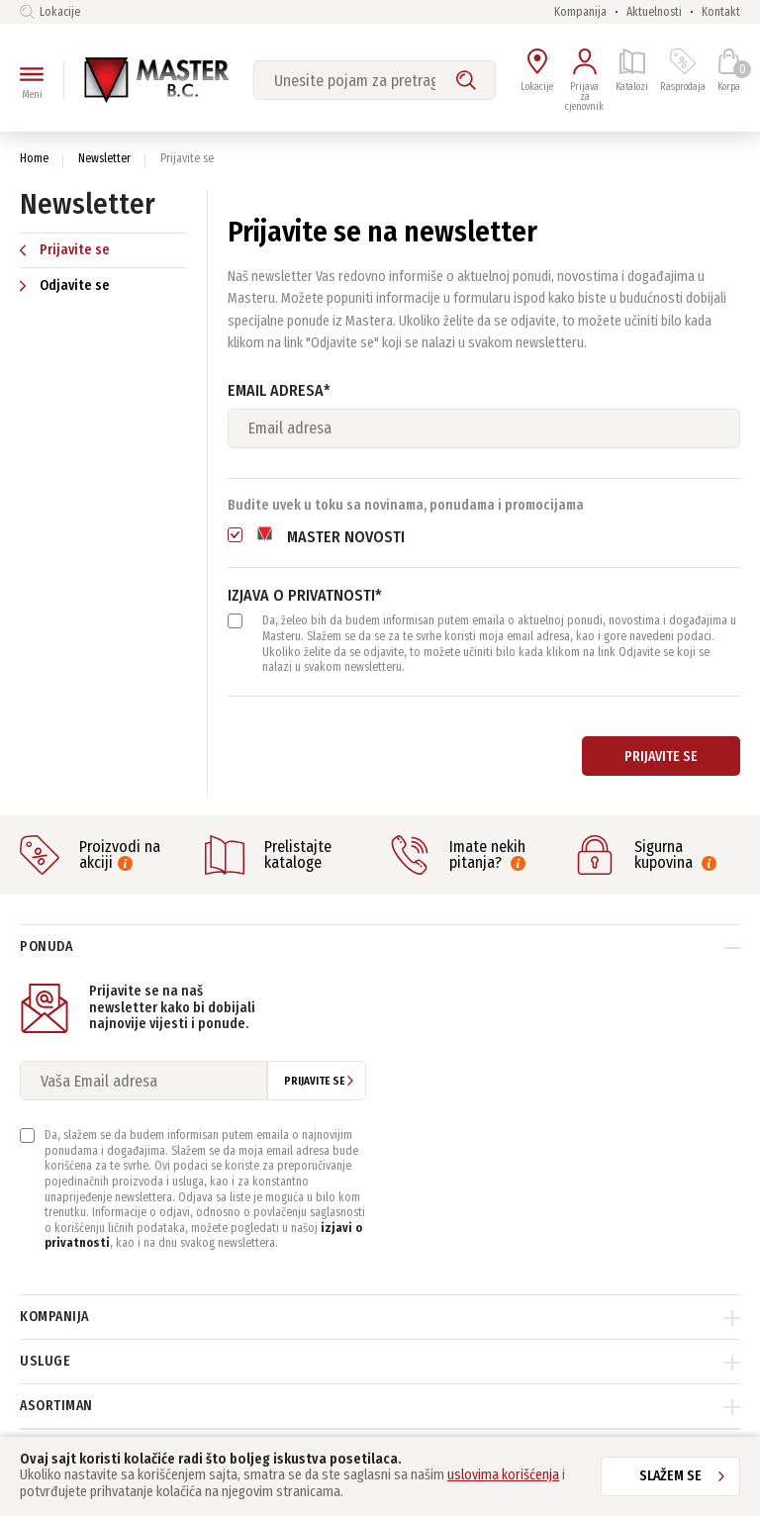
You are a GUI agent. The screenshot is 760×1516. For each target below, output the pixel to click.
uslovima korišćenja (503, 1475)
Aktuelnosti (654, 12)
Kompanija (580, 12)
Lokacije (50, 12)
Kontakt (721, 12)
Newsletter (104, 158)
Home (34, 158)
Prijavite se (65, 249)
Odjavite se (65, 285)
